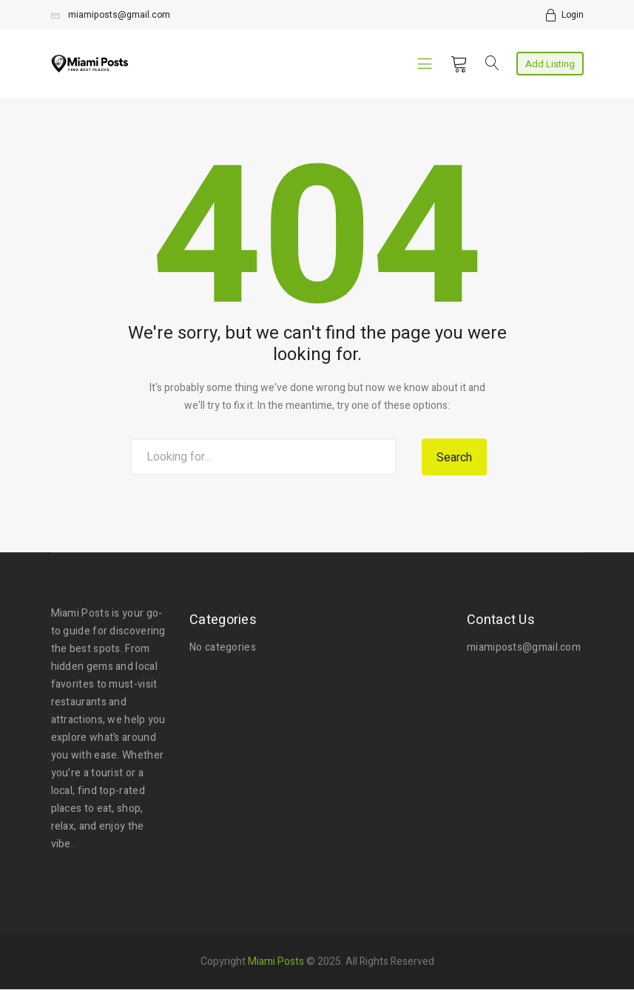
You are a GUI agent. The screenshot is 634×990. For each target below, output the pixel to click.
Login (573, 14)
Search (454, 458)
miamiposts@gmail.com (110, 14)
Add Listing (550, 64)
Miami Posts (276, 959)
